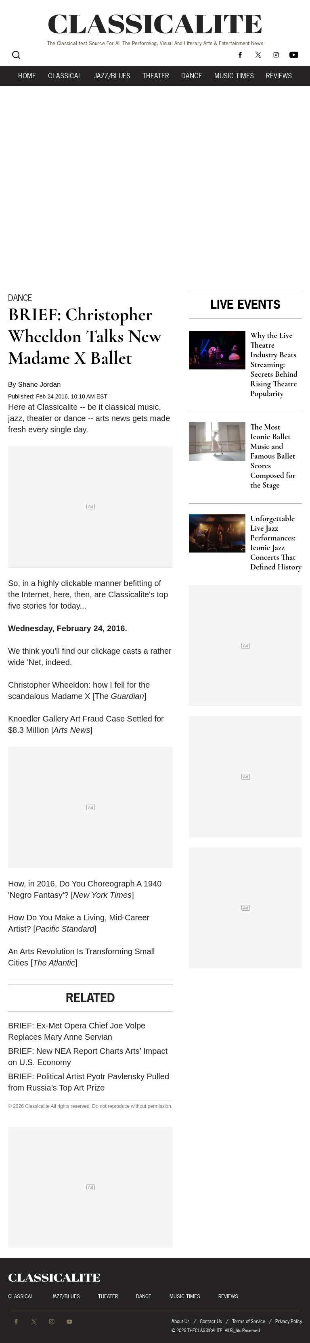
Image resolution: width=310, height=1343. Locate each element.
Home (27, 75)
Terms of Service (248, 1321)
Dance (191, 75)
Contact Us (211, 1321)
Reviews (279, 75)
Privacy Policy (288, 1321)
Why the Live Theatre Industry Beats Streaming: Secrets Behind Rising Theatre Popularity (273, 364)
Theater (155, 75)
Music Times (234, 75)
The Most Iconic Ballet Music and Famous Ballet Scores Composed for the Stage (272, 456)
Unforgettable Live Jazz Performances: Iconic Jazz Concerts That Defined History (276, 543)
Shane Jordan (39, 384)
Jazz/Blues (112, 75)
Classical (65, 75)
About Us (181, 1321)
